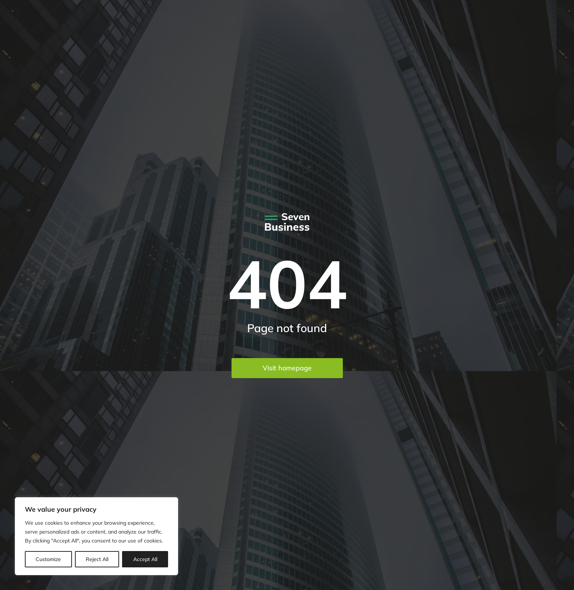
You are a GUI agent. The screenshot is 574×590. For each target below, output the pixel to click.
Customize (48, 559)
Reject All (97, 559)
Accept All (145, 559)
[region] (96, 536)
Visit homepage (287, 368)
